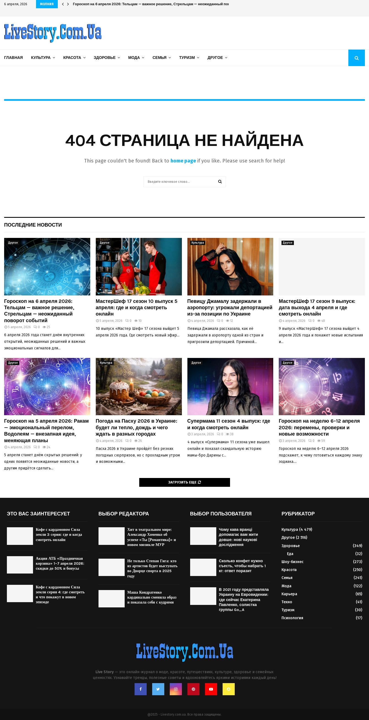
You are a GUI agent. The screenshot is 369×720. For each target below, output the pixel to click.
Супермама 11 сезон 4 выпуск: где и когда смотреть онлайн (228, 424)
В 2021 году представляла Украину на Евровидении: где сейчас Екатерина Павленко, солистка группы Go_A (244, 599)
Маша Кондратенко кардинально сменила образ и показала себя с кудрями (151, 597)
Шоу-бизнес (292, 561)
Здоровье (105, 57)
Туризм (187, 57)
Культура (41, 57)
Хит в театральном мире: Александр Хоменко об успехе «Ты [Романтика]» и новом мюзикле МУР (151, 537)
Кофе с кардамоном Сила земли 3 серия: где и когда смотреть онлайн (59, 534)
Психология (292, 618)
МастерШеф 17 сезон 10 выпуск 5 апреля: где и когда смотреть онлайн (136, 307)
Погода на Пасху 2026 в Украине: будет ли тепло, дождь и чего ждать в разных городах (136, 427)
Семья (159, 57)
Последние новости (33, 225)
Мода (134, 57)
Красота (72, 57)
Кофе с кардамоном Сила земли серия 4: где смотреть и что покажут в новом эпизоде (60, 595)
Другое (215, 57)
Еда (290, 553)
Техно (286, 602)
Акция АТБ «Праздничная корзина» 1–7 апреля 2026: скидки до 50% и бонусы (60, 563)
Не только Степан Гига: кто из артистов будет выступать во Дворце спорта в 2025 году (152, 568)
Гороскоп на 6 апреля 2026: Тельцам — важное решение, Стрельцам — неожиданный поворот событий (164, 4)
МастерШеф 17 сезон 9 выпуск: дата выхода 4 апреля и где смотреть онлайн (317, 307)
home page (183, 161)
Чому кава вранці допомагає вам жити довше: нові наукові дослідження (238, 537)
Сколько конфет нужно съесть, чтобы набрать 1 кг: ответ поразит (242, 566)
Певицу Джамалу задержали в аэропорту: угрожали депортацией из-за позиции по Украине (230, 307)
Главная (13, 57)
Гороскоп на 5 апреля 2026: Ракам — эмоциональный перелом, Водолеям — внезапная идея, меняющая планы (46, 430)
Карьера (289, 594)
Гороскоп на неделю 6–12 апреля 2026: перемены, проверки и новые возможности (319, 427)
